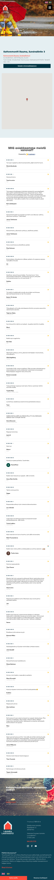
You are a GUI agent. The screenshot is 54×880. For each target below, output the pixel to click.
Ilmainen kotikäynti (40, 878)
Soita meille (13, 878)
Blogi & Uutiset (7, 867)
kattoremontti (11, 802)
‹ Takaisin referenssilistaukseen (26, 66)
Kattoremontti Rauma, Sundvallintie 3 (16, 56)
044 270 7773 (31, 841)
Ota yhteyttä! (41, 804)
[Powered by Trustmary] (27, 154)
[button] (27, 99)
